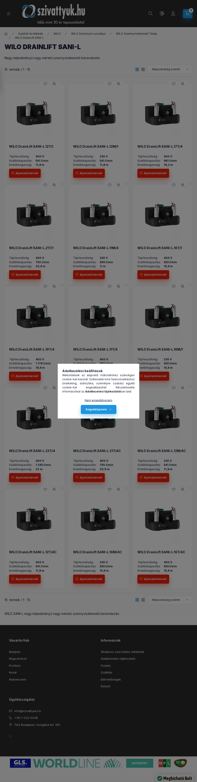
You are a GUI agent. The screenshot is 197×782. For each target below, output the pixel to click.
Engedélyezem (96, 409)
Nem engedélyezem (98, 400)
